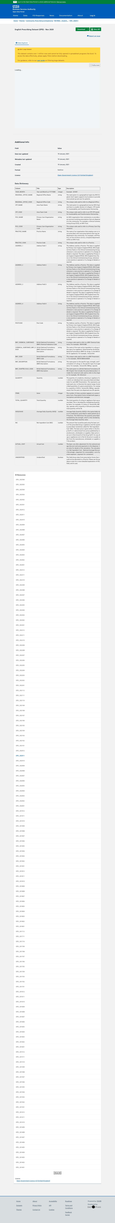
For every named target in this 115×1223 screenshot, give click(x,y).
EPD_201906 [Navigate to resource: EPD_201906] (20, 841)
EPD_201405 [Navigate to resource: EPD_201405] (20, 1147)
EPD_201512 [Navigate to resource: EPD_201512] (20, 1052)
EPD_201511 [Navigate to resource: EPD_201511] (20, 1057)
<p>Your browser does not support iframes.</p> (57, 98)
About (80, 15)
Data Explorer (22, 43)
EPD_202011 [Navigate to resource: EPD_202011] (20, 756)
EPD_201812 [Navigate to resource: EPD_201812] (20, 871)
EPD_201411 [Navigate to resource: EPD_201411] (20, 1117)
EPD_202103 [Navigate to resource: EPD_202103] (20, 736)
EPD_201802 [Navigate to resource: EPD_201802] (20, 921)
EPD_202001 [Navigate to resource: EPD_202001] (20, 806)
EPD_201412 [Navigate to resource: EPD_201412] (20, 1112)
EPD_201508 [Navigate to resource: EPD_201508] (20, 1072)
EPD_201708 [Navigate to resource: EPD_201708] (20, 951)
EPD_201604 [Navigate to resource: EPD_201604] (20, 1032)
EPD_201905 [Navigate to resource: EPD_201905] (20, 846)
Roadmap (68, 1201)
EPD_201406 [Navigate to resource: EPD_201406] (20, 1142)
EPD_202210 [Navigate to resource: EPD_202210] (20, 640)
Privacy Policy (37, 1205)
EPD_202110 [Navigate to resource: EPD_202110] (20, 700)
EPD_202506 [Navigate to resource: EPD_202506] (20, 480)
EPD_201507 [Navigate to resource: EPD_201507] (20, 1077)
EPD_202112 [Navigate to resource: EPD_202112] (20, 690)
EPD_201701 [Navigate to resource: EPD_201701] (20, 987)
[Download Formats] (87, 29)
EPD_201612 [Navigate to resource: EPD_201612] (20, 992)
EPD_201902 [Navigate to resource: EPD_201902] (20, 861)
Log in (92, 15)
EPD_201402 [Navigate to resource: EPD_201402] (20, 1162)
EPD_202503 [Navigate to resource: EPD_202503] (20, 495)
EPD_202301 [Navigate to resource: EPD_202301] (20, 625)
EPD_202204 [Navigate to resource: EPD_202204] (20, 670)
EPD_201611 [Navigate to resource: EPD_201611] (20, 997)
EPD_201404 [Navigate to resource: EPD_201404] (20, 1152)
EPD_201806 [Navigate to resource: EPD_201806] (20, 901)
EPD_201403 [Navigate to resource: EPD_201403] (20, 1157)
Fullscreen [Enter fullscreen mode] (94, 65)
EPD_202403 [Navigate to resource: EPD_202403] (20, 555)
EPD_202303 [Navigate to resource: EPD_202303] (20, 615)
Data (25, 15)
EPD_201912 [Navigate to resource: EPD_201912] (20, 811)
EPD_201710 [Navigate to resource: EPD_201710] (20, 941)
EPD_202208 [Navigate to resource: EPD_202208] (20, 650)
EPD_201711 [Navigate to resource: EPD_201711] (20, 936)
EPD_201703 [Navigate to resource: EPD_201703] (20, 976)
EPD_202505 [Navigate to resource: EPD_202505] (20, 484)
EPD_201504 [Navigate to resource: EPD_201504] (20, 1092)
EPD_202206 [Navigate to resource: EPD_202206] (20, 660)
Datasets (19, 1205)
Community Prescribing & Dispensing (39, 21)
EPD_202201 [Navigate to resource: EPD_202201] (20, 685)
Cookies (51, 1210)
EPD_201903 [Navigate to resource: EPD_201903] (20, 856)
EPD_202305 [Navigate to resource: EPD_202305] (20, 605)
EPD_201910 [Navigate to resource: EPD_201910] (20, 821)
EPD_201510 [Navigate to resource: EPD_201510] (20, 1062)
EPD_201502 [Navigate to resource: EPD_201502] (20, 1102)
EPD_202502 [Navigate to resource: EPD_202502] (20, 500)
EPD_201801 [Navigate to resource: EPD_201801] (20, 926)
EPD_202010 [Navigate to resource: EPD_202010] (20, 761)
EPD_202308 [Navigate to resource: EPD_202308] (20, 590)
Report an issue (93, 36)
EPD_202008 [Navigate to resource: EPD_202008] (20, 771)
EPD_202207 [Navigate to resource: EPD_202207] (20, 655)
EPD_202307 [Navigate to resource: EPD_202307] (20, 595)
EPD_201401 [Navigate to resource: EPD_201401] (20, 1167)
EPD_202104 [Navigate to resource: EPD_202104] (20, 731)
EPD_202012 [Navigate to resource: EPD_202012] (20, 751)
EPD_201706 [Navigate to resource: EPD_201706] (20, 961)
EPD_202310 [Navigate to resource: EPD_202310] (20, 580)
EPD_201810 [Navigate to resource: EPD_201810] (20, 881)
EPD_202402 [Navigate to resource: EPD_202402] (20, 560)
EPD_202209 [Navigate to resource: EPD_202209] (20, 645)
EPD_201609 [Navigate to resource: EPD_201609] (20, 1007)
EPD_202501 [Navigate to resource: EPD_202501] (20, 505)
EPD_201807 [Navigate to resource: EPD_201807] (20, 896)
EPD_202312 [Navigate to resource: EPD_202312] (20, 570)
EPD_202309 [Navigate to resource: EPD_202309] (20, 585)
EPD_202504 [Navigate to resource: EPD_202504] (20, 490)
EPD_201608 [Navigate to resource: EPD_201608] (20, 1012)
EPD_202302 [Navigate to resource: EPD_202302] (20, 620)
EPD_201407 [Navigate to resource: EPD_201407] (20, 1137)
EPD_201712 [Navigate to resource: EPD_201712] (20, 931)
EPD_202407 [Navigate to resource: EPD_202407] (20, 535)
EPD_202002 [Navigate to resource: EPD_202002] (20, 801)
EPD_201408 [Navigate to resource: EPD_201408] (20, 1132)
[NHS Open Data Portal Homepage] (24, 9)
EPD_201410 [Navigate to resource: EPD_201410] (20, 1122)
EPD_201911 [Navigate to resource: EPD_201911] (20, 816)
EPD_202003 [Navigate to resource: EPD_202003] (20, 796)
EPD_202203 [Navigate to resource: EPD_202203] (20, 675)
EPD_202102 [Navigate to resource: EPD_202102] (20, 741)
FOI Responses (38, 15)
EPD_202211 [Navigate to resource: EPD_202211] (20, 635)
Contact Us (36, 1210)
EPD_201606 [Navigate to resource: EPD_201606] (20, 1022)
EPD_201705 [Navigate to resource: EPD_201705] (20, 966)
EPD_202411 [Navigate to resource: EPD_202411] (20, 515)
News (52, 15)
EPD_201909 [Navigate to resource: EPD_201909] (20, 826)
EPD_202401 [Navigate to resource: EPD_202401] (20, 565)
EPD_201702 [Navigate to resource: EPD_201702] (20, 982)
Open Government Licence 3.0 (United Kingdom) (75, 175)
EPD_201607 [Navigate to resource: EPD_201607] (20, 1017)
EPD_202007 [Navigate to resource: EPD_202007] (20, 776)
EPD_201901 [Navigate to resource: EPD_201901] (20, 866)
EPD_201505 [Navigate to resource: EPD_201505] (20, 1087)
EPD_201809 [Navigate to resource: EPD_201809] (20, 886)
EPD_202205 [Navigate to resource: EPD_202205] (20, 665)
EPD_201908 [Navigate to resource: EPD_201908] (20, 831)
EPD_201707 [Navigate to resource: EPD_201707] (20, 956)
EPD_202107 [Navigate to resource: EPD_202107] (20, 715)
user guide (41, 60)
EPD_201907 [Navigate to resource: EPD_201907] (20, 836)
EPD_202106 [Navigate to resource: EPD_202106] (20, 720)
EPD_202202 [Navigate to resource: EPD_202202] (20, 680)
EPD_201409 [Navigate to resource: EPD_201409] (20, 1127)
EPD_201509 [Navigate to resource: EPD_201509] (20, 1067)
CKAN (99, 1201)
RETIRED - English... (61, 21)
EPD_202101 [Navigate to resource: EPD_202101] (20, 746)
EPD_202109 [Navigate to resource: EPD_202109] (20, 705)
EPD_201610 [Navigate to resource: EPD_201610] (20, 1002)
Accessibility (53, 1201)
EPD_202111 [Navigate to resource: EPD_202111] (20, 695)
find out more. (61, 2)
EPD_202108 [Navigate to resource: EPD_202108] (20, 710)
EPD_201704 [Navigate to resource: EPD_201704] (20, 972)
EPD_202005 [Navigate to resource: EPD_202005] (20, 786)
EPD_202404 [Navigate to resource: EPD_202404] (20, 550)
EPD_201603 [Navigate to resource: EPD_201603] (20, 1037)
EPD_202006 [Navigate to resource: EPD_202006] (20, 781)
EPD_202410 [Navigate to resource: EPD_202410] (20, 520)
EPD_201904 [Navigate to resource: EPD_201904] (20, 851)
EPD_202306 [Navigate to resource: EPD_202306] (20, 600)
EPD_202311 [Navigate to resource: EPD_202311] (20, 575)
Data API (95, 29)
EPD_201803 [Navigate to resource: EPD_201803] (20, 916)
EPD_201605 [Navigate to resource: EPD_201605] (20, 1027)
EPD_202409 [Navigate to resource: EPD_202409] (20, 525)
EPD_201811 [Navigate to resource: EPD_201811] (20, 876)
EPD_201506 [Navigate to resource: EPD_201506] (20, 1082)
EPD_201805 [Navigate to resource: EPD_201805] (20, 906)
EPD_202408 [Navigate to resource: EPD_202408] (20, 530)
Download (81, 29)
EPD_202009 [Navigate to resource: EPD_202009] (20, 766)
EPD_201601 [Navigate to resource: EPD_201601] (20, 1047)
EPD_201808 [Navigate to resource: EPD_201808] (20, 891)
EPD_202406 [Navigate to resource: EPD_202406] (20, 540)
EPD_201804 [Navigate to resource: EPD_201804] (20, 911)
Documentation (65, 15)
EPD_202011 (74, 21)
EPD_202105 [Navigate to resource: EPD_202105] (20, 725)
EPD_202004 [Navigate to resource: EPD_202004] (20, 791)
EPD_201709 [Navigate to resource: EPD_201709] (20, 946)
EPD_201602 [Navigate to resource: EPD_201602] (20, 1042)
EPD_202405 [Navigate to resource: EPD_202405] (20, 545)
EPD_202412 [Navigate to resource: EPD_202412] (20, 510)
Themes (22, 21)
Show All (57, 1173)
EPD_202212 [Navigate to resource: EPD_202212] (20, 630)
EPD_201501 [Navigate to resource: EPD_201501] (20, 1107)
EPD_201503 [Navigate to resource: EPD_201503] (20, 1097)
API (50, 1205)
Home (15, 15)
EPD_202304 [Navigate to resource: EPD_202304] (20, 610)
